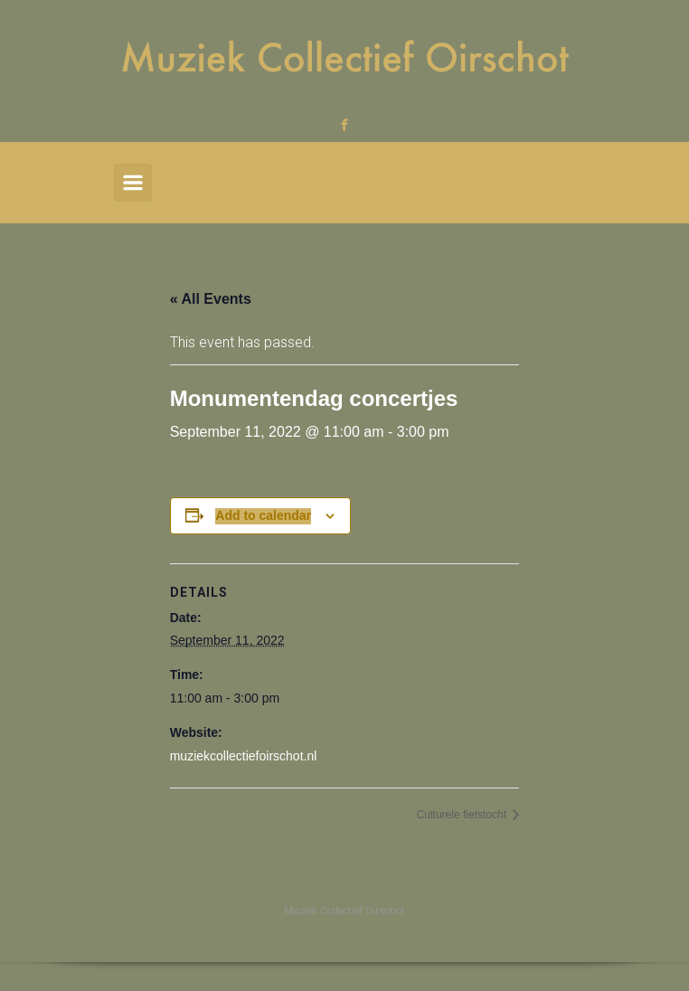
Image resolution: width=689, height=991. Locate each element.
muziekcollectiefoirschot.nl (243, 756)
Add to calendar (263, 515)
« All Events (210, 299)
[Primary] (133, 183)
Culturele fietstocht (463, 814)
